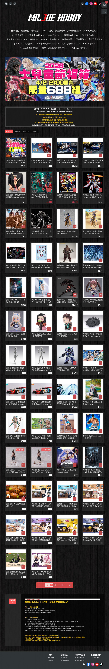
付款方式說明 (79, 655)
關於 (50, 655)
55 (62, 585)
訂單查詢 (64, 657)
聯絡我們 (51, 657)
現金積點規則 (96, 655)
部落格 (50, 660)
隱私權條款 (96, 657)
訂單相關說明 (64, 660)
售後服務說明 (79, 660)
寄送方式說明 (79, 657)
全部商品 (64, 655)
